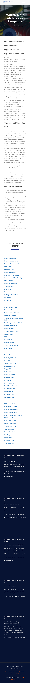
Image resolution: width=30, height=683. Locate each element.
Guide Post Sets (9, 397)
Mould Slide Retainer (11, 283)
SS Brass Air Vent (9, 404)
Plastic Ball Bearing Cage (12, 275)
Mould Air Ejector (9, 374)
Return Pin (7, 297)
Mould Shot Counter (10, 421)
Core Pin (7, 360)
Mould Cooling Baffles (11, 412)
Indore (22, 672)
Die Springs (7, 300)
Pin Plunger (8, 435)
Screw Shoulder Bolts (11, 345)
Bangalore (11, 672)
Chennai (17, 672)
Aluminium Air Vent (10, 407)
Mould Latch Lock (9, 310)
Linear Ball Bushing (10, 423)
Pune (6, 672)
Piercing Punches (9, 342)
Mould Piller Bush (9, 328)
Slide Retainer (8, 281)
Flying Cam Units (9, 269)
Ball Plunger (8, 437)
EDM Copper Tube (10, 418)
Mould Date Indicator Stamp (13, 264)
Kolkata (13, 673)
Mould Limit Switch (10, 432)
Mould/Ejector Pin (10, 358)
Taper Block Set (9, 429)
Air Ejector (7, 372)
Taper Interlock (9, 443)
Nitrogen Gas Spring (10, 315)
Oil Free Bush (8, 337)
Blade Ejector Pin (9, 366)
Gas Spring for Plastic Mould (13, 323)
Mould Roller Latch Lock (12, 313)
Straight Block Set (10, 426)
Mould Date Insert (10, 258)
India (17, 673)
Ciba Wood (7, 289)
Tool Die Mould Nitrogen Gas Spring (13, 319)
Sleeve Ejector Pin (10, 363)
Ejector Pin (7, 355)
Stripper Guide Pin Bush (11, 331)
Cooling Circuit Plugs (11, 409)
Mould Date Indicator (11, 261)
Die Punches (8, 340)
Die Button (7, 380)
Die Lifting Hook (9, 389)
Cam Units (7, 267)
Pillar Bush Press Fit (10, 326)
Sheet (6, 292)
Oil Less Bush (8, 334)
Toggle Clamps (9, 286)
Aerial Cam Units (9, 394)
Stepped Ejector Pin (10, 369)
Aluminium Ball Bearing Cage (13, 278)
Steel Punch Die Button (11, 386)
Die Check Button (9, 383)
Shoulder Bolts (9, 391)
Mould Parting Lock (10, 307)
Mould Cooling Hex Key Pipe (13, 415)
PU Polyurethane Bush (11, 295)
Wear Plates (8, 348)
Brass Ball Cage (9, 440)
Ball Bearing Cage (10, 272)
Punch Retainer (9, 377)
